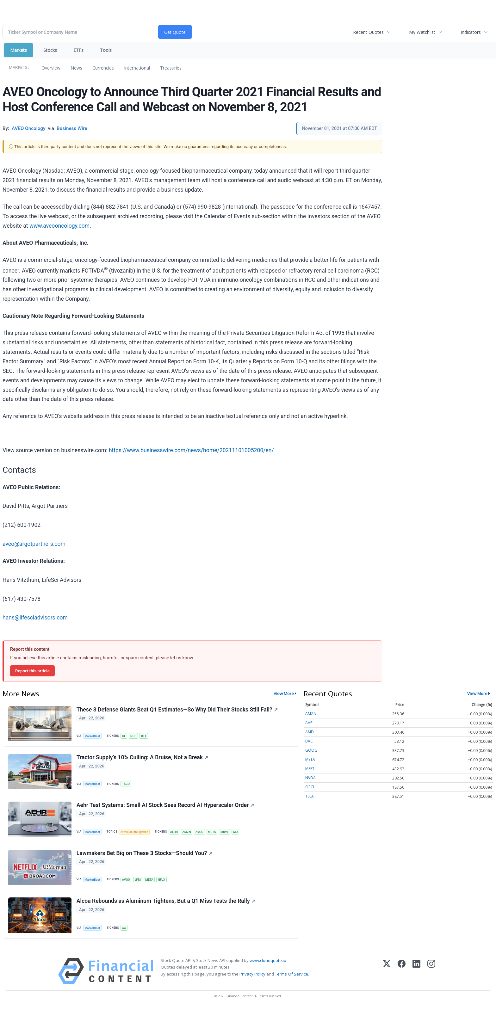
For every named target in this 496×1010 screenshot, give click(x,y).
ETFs (78, 50)
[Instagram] (431, 972)
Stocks (50, 50)
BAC (309, 741)
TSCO (126, 784)
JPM (138, 880)
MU (237, 832)
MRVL (226, 832)
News (76, 68)
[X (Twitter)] (386, 972)
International (137, 68)
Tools (106, 50)
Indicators (471, 32)
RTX (144, 736)
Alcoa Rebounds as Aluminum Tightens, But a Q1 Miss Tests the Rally (166, 902)
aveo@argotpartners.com (34, 544)
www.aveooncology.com (59, 226)
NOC (134, 736)
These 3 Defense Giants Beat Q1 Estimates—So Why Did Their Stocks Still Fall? (177, 709)
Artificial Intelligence (135, 832)
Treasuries (171, 68)
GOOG (311, 750)
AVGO (201, 832)
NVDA (310, 777)
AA (124, 929)
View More (284, 693)
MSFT (309, 768)
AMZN (187, 832)
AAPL (309, 722)
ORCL (310, 787)
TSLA (309, 796)
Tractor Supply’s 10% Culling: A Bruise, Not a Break (142, 757)
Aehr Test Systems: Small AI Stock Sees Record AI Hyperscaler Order (165, 806)
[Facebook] (401, 972)
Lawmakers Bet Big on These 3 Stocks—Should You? (144, 854)
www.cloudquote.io (268, 962)
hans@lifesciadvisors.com (35, 617)
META (213, 832)
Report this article (32, 670)
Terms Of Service (291, 975)
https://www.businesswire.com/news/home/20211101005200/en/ (191, 450)
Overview (50, 68)
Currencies (103, 68)
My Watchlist (422, 32)
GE (124, 736)
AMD (309, 732)
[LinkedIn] (416, 972)
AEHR (175, 832)
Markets (18, 50)
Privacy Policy (252, 975)
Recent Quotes (368, 32)
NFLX (162, 880)
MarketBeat (93, 736)
